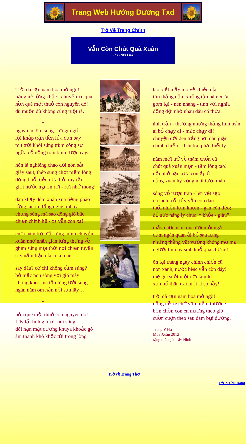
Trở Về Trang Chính (123, 30)
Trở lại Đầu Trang (232, 383)
